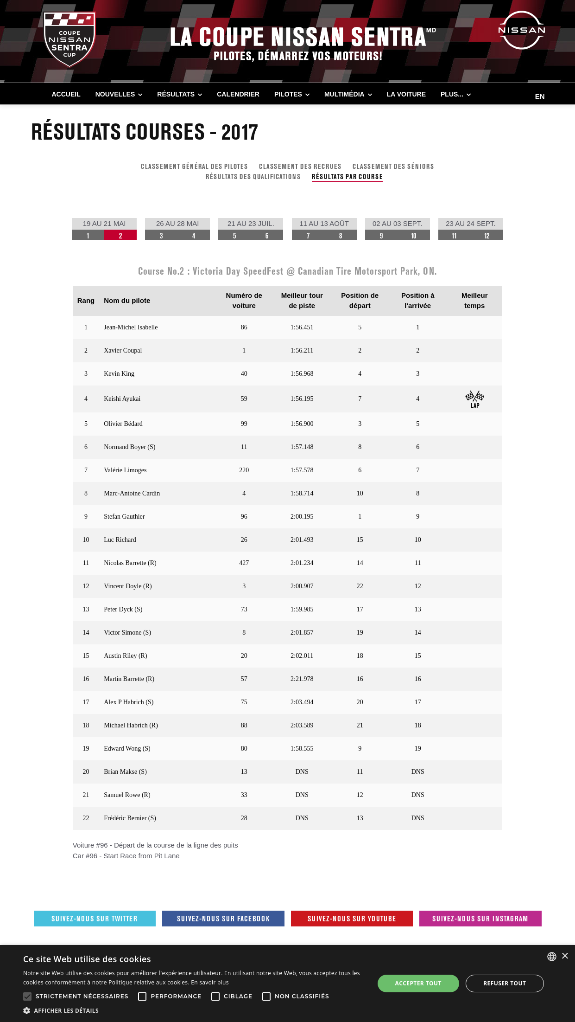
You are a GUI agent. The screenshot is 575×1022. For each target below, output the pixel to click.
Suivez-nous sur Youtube (352, 918)
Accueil (66, 94)
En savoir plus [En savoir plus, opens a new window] (209, 982)
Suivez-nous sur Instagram (480, 918)
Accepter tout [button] (418, 983)
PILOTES (288, 94)
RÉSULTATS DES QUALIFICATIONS (253, 176)
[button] (193, 1010)
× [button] (564, 956)
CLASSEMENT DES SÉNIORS (393, 166)
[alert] (287, 983)
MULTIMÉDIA (344, 94)
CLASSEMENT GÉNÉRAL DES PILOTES (194, 166)
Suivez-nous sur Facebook (223, 918)
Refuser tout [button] (504, 983)
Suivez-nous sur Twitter (94, 918)
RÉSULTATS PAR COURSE (347, 176)
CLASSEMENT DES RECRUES (300, 166)
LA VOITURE (406, 94)
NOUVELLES (115, 94)
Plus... (452, 94)
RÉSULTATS (176, 94)
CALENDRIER (238, 94)
